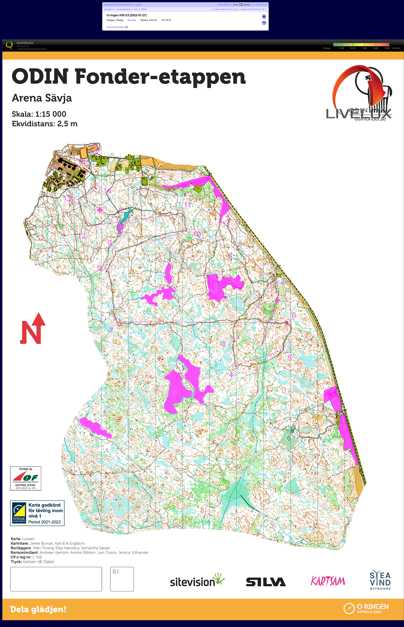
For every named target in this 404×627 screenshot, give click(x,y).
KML (135, 9)
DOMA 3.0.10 (261, 5)
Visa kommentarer (116, 27)
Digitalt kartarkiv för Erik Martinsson (118, 5)
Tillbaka (144, 9)
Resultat (132, 20)
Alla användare (224, 5)
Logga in (138, 5)
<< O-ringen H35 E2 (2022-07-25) (224, 9)
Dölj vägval (108, 9)
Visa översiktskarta (123, 9)
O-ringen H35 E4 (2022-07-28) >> (253, 9)
